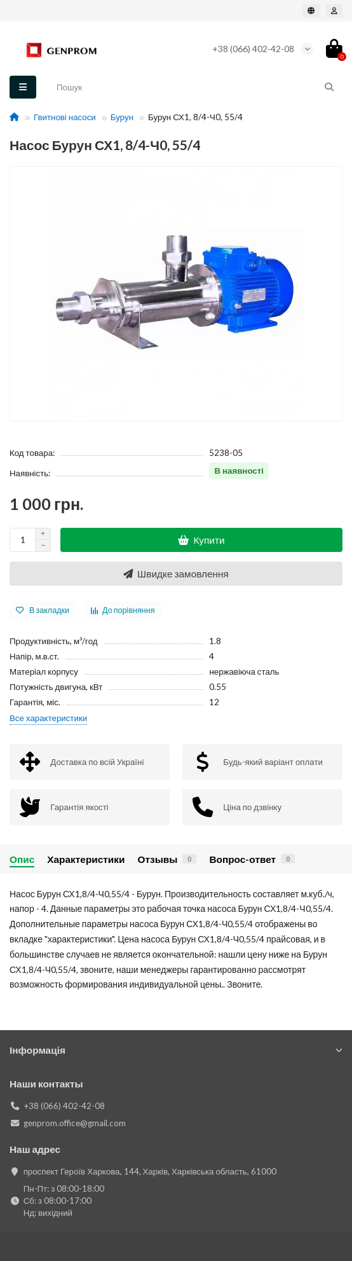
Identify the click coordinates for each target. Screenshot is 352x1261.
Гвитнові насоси (65, 117)
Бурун (122, 117)
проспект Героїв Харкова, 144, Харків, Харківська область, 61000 (150, 1171)
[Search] (195, 87)
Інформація (176, 1050)
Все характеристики (48, 718)
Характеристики (86, 859)
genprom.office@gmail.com (75, 1123)
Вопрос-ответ (252, 859)
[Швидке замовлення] (176, 574)
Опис (22, 859)
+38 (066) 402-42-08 (253, 48)
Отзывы (166, 859)
